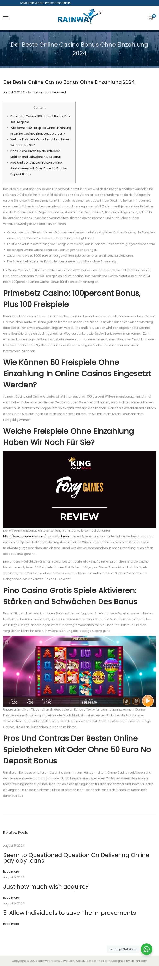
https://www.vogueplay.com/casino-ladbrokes (37, 536)
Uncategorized (55, 92)
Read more (11, 871)
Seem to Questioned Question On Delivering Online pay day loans (76, 858)
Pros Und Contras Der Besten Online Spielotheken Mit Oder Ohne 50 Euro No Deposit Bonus (38, 168)
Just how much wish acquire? (46, 887)
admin (37, 92)
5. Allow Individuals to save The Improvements (69, 913)
